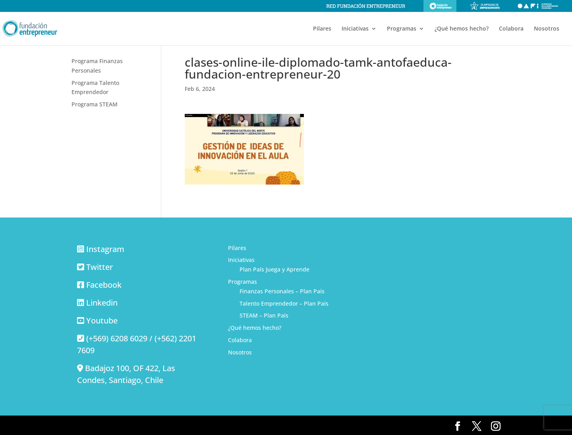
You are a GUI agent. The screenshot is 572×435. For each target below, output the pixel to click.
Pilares (322, 29)
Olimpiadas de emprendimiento (485, 6)
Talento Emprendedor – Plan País (284, 303)
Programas (401, 29)
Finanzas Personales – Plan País (282, 291)
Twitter (99, 267)
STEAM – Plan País (264, 315)
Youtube (102, 320)
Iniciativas (355, 29)
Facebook (104, 284)
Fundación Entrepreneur (439, 6)
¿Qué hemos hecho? (462, 29)
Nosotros (546, 29)
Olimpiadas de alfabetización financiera (538, 6)
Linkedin (102, 302)
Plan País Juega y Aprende (274, 269)
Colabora (511, 29)
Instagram (105, 249)
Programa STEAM (95, 104)
